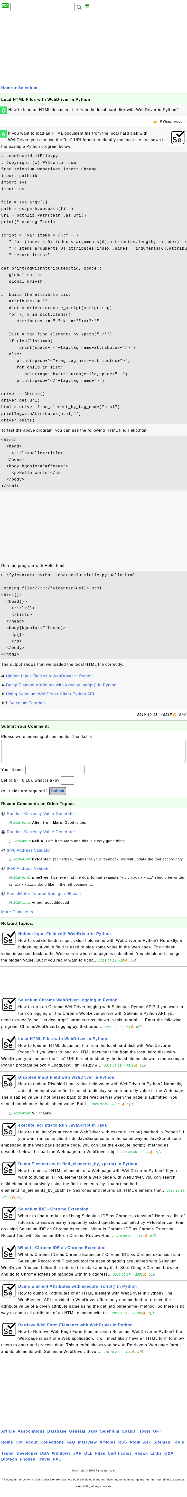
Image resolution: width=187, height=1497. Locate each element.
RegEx (141, 1458)
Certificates (120, 1458)
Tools (144, 1436)
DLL (88, 1458)
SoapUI (129, 1436)
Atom (135, 1447)
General (77, 1436)
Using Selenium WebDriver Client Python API (50, 694)
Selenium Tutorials (27, 703)
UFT (157, 1436)
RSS (122, 1447)
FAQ (70, 1447)
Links (156, 1458)
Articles (108, 1447)
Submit (57, 796)
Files (100, 1458)
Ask (147, 1447)
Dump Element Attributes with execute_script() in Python (61, 685)
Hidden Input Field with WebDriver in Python (49, 676)
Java (93, 1436)
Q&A (169, 1458)
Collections (52, 1447)
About (31, 1447)
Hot (19, 1447)
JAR (77, 1458)
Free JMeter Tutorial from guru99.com (44, 898)
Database (56, 1436)
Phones (27, 1464)
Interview (87, 1447)
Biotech (9, 1464)
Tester (7, 1458)
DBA (44, 1458)
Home (7, 88)
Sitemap (161, 1447)
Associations (31, 1436)
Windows (61, 1458)
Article (8, 1436)
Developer (27, 1458)
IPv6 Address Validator (29, 855)
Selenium (27, 88)
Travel (44, 1464)
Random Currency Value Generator (41, 818)
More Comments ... (19, 917)
